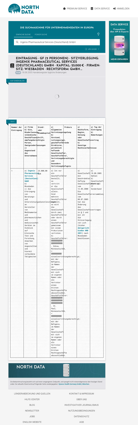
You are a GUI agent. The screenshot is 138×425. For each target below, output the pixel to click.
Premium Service (75, 8)
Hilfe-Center (32, 399)
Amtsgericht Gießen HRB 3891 (83, 230)
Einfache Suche (23, 34)
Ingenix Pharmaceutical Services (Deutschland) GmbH (32, 175)
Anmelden (121, 8)
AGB (81, 422)
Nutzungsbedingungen (81, 410)
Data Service (100, 8)
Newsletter (32, 410)
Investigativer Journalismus (81, 405)
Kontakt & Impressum (81, 393)
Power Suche (41, 34)
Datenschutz (81, 416)
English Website (32, 422)
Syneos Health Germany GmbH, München (74, 384)
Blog (32, 405)
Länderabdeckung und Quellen (32, 393)
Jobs (32, 416)
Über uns (81, 399)
